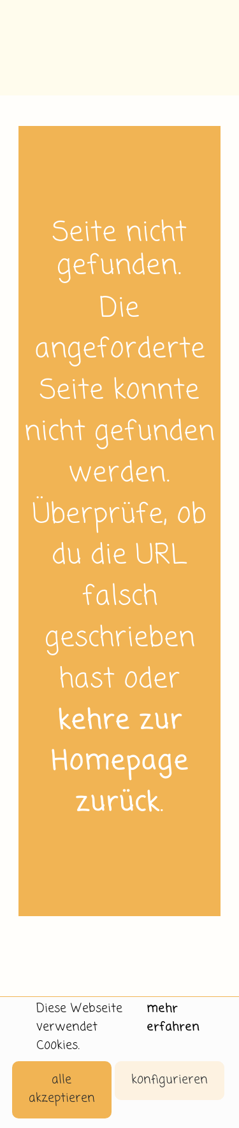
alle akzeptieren (62, 1089)
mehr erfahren (173, 1018)
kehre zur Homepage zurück (120, 763)
